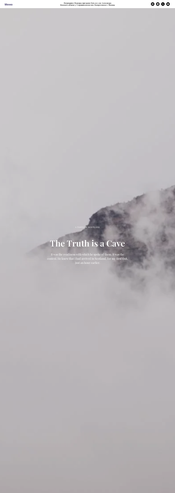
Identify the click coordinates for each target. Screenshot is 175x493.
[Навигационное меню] (6, 4)
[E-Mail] (168, 5)
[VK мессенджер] (158, 5)
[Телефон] (163, 5)
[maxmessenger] (152, 5)
